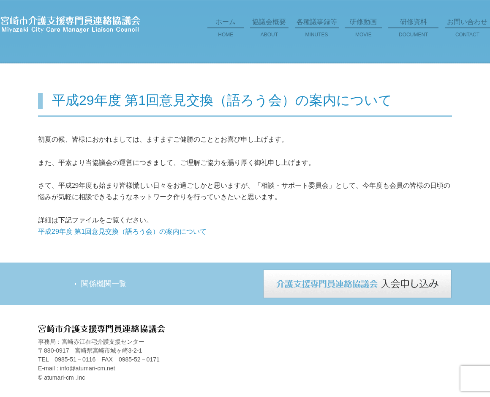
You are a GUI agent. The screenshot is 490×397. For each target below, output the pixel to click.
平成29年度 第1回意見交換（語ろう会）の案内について (122, 231)
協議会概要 (269, 31)
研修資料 (413, 31)
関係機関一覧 (104, 283)
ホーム (225, 31)
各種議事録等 (317, 31)
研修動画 (363, 31)
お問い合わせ (467, 31)
